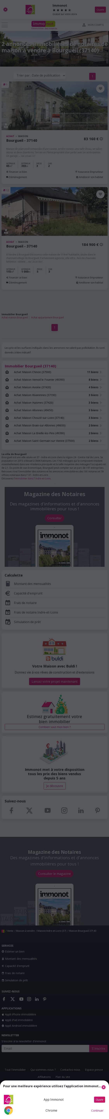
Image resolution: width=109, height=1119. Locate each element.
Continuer (97, 1110)
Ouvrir (99, 1099)
